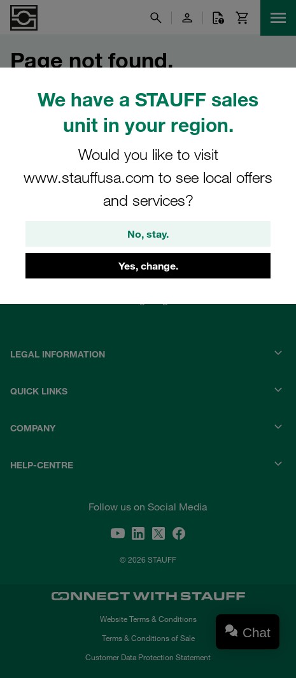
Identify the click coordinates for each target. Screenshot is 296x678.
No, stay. (148, 233)
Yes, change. (148, 265)
